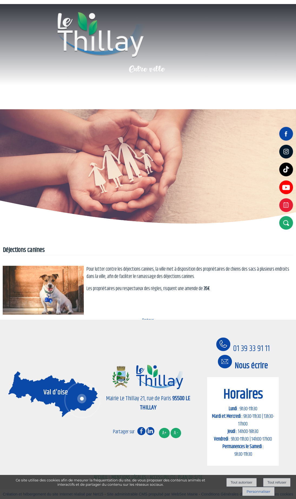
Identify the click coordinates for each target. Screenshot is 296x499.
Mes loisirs (166, 95)
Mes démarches (217, 95)
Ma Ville (69, 95)
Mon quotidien (116, 95)
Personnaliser (258, 491)
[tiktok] (287, 177)
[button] (287, 223)
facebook (141, 431)
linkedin (150, 431)
